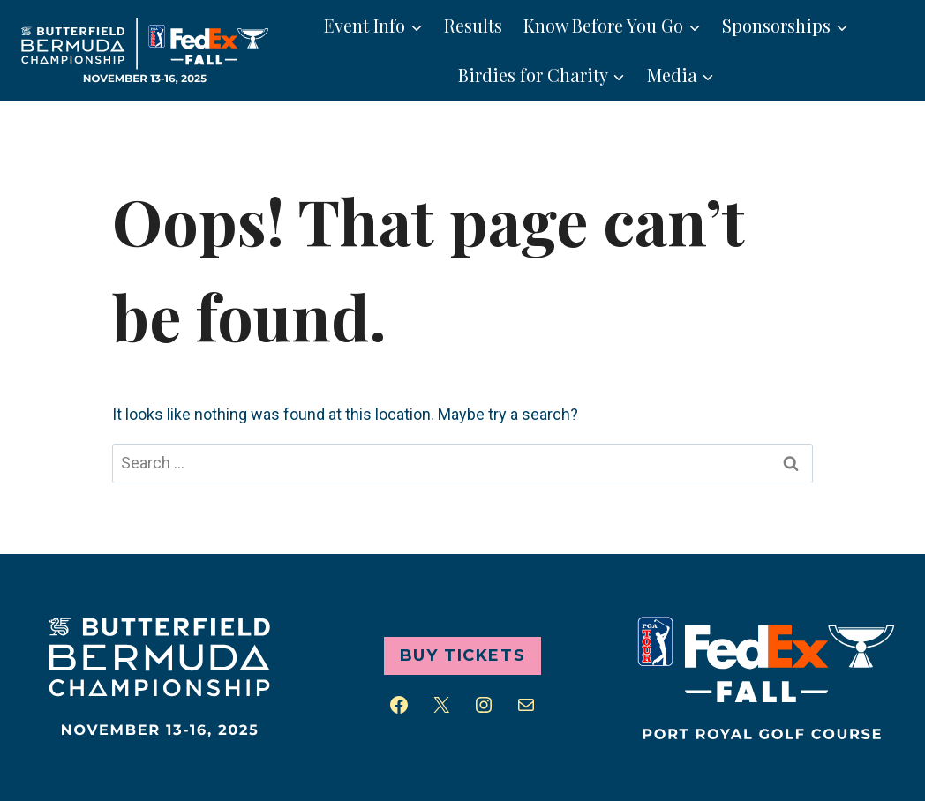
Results (473, 25)
